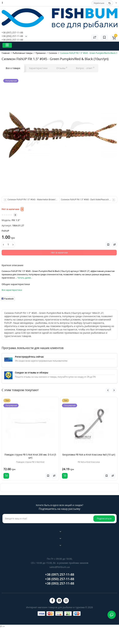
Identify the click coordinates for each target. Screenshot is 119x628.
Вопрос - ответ (85, 68)
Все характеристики (12, 289)
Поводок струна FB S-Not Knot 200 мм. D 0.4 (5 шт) (30, 456)
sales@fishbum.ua (59, 567)
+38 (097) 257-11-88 (12, 32)
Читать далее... (24, 277)
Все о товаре (13, 68)
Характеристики (38, 68)
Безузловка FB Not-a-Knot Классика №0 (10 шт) (88, 454)
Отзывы (61, 68)
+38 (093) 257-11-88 (12, 39)
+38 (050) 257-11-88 (12, 36)
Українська (99, 3)
